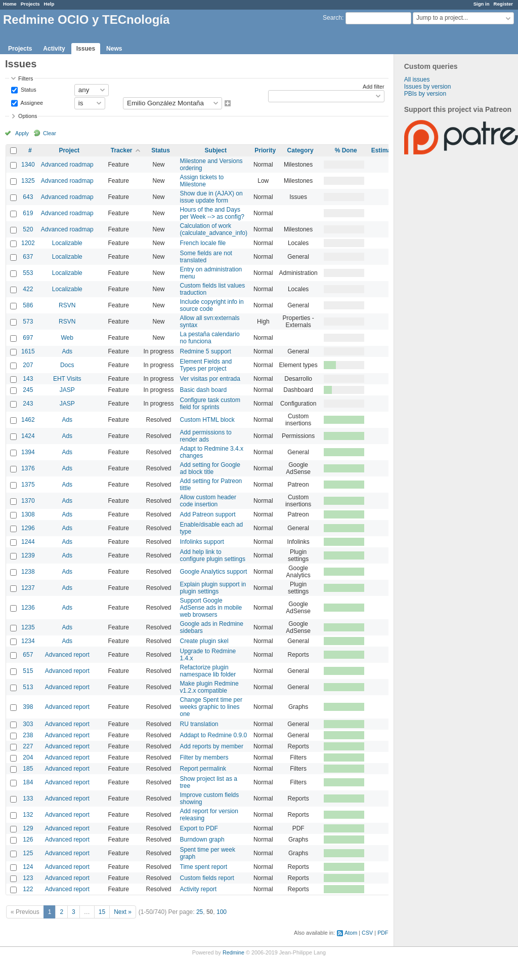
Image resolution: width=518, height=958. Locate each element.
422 (28, 289)
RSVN (67, 305)
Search (332, 17)
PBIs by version (425, 93)
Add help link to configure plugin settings (212, 555)
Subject (216, 150)
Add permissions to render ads (206, 436)
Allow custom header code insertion (208, 501)
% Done (346, 150)
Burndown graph (202, 839)
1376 (28, 468)
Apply (22, 133)
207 (28, 365)
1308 (28, 514)
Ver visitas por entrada (210, 378)
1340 (28, 164)
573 (28, 321)
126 (28, 839)
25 (199, 911)
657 (28, 654)
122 (28, 889)
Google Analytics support (213, 571)
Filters (25, 78)
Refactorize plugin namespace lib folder (208, 671)
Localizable (67, 243)
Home (10, 4)
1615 (28, 351)
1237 (28, 587)
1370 (28, 500)
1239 (28, 555)
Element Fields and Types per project (206, 365)
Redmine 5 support (205, 351)
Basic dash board (203, 389)
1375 (28, 484)
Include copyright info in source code (212, 305)
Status (27, 89)
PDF (382, 933)
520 (28, 229)
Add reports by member (211, 746)
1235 (28, 627)
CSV (367, 933)
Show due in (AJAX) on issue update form (211, 197)
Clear (49, 133)
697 (28, 337)
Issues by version (427, 86)
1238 (28, 571)
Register (503, 4)
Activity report (198, 889)
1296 (28, 528)
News (114, 48)
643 (28, 197)
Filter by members (204, 757)
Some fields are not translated (206, 257)
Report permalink (203, 768)
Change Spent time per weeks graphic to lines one (211, 706)
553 (28, 272)
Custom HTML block (207, 419)
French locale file (203, 243)
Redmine (233, 952)
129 (28, 828)
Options (27, 116)
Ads (67, 351)
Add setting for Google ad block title (210, 468)
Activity (54, 48)
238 (28, 735)
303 (28, 724)
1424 (28, 436)
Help (49, 4)
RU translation (199, 724)
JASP (67, 389)
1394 (28, 452)
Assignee (31, 102)
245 (28, 389)
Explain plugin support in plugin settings (213, 588)
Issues (85, 48)
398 (28, 706)
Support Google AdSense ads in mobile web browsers (211, 607)
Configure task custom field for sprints (210, 403)
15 (102, 911)
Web (67, 337)
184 (28, 782)
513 (28, 687)
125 (28, 853)
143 (28, 378)
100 (222, 911)
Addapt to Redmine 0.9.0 (213, 735)
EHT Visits (67, 378)
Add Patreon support (208, 514)
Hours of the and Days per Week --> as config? (212, 213)
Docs (67, 365)
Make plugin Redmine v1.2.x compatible (209, 687)
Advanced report (67, 654)
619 (28, 213)
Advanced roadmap (67, 164)
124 (28, 866)
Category (300, 150)
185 (28, 768)
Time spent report (204, 866)
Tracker (122, 150)
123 (28, 878)
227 (28, 746)
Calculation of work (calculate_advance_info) (213, 229)
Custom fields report (207, 878)
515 (28, 670)
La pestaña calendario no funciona (210, 338)
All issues (417, 79)
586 (28, 305)
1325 (28, 180)
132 (28, 814)
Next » (123, 911)
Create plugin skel (204, 641)
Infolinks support (202, 541)
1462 (28, 419)
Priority (265, 150)
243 (28, 403)
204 (28, 757)
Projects (30, 4)
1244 (28, 541)
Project (69, 150)
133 (28, 798)
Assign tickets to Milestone (202, 181)
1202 (28, 243)
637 (28, 256)
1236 (28, 607)
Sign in (481, 4)
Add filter (373, 87)
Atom (350, 933)
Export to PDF (199, 828)
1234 (28, 641)
